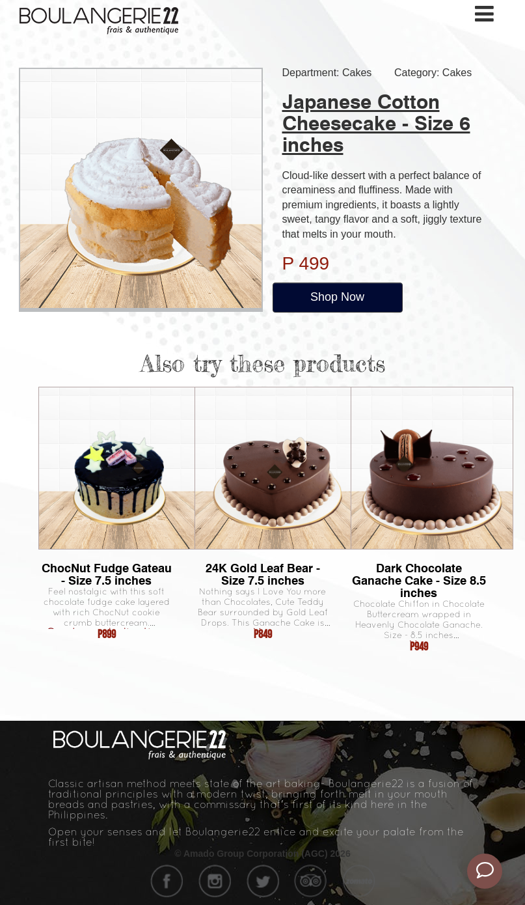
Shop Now (337, 296)
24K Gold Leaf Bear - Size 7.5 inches (263, 574)
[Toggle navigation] (485, 14)
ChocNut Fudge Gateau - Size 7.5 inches (107, 574)
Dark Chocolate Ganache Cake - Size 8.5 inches (419, 580)
